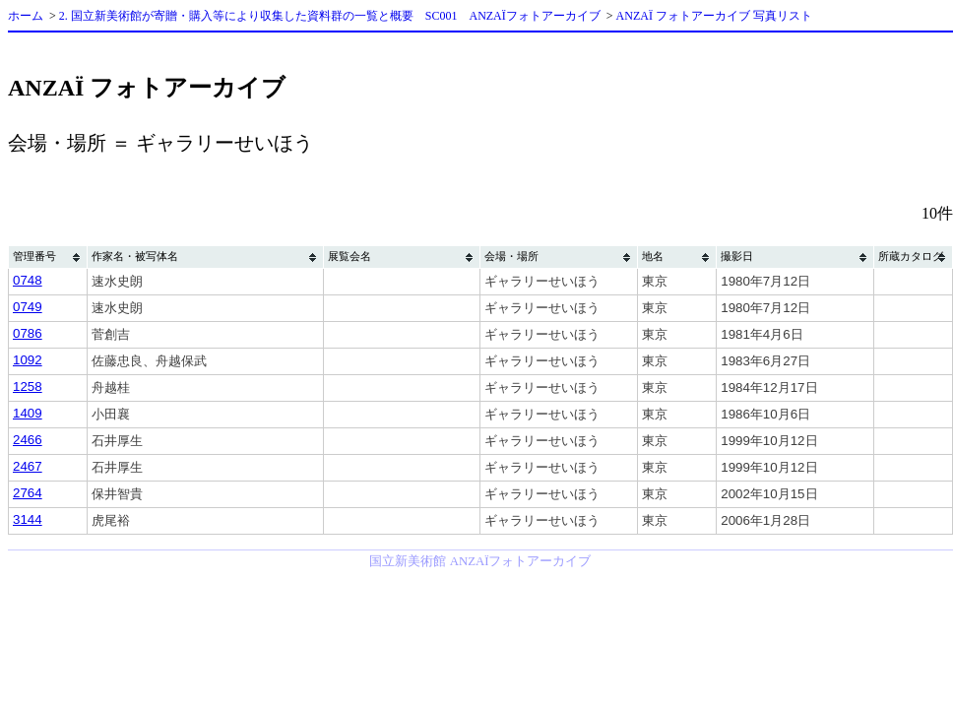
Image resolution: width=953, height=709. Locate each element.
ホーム (25, 16)
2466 (27, 439)
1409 (27, 413)
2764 (27, 492)
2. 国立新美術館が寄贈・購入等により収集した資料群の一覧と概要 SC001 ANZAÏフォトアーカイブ (330, 16)
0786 (27, 333)
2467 (27, 466)
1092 (27, 360)
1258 (27, 386)
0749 (27, 306)
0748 (27, 280)
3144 (27, 519)
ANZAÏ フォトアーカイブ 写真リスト (714, 16)
